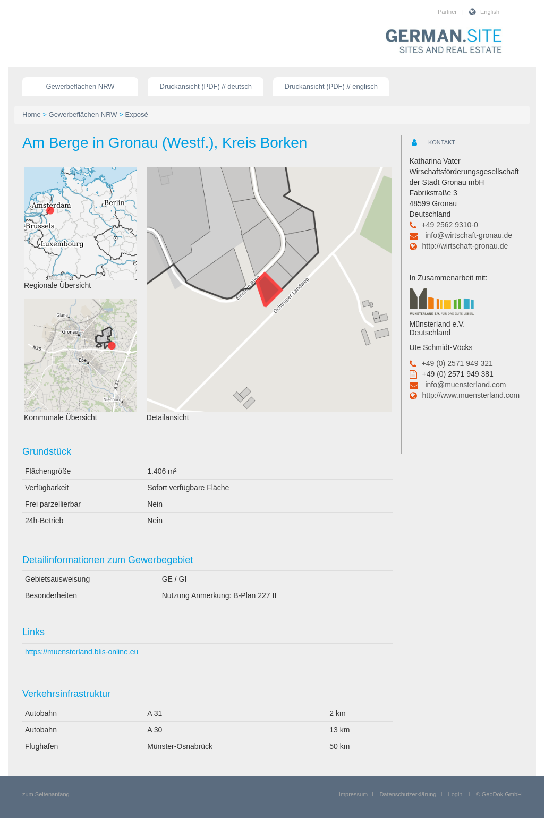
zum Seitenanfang (46, 794)
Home (31, 114)
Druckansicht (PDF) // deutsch (205, 86)
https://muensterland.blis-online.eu (81, 651)
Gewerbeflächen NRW (80, 86)
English (489, 11)
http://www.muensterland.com (471, 395)
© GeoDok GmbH (499, 794)
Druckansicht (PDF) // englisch (331, 86)
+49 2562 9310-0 (450, 224)
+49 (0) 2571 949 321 (457, 363)
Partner (447, 11)
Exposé (136, 114)
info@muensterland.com (465, 384)
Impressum (353, 794)
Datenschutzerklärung (407, 794)
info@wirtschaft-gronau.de (468, 235)
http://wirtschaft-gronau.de (465, 246)
